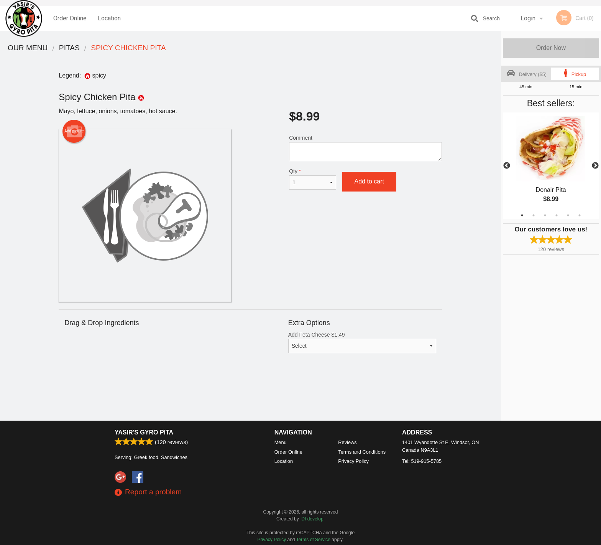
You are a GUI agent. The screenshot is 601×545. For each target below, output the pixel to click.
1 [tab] (522, 215)
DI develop (312, 519)
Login (528, 18)
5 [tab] (568, 215)
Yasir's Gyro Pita (144, 432)
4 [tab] (556, 215)
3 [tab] (545, 215)
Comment (365, 148)
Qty (312, 179)
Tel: (422, 461)
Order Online (70, 18)
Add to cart (369, 181)
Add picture (74, 131)
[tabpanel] (551, 165)
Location (109, 18)
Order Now (551, 48)
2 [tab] (533, 215)
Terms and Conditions (362, 452)
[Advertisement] (250, 396)
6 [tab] (579, 215)
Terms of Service (313, 539)
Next (595, 166)
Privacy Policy (353, 461)
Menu (280, 442)
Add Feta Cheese (362, 342)
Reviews (347, 442)
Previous (507, 166)
